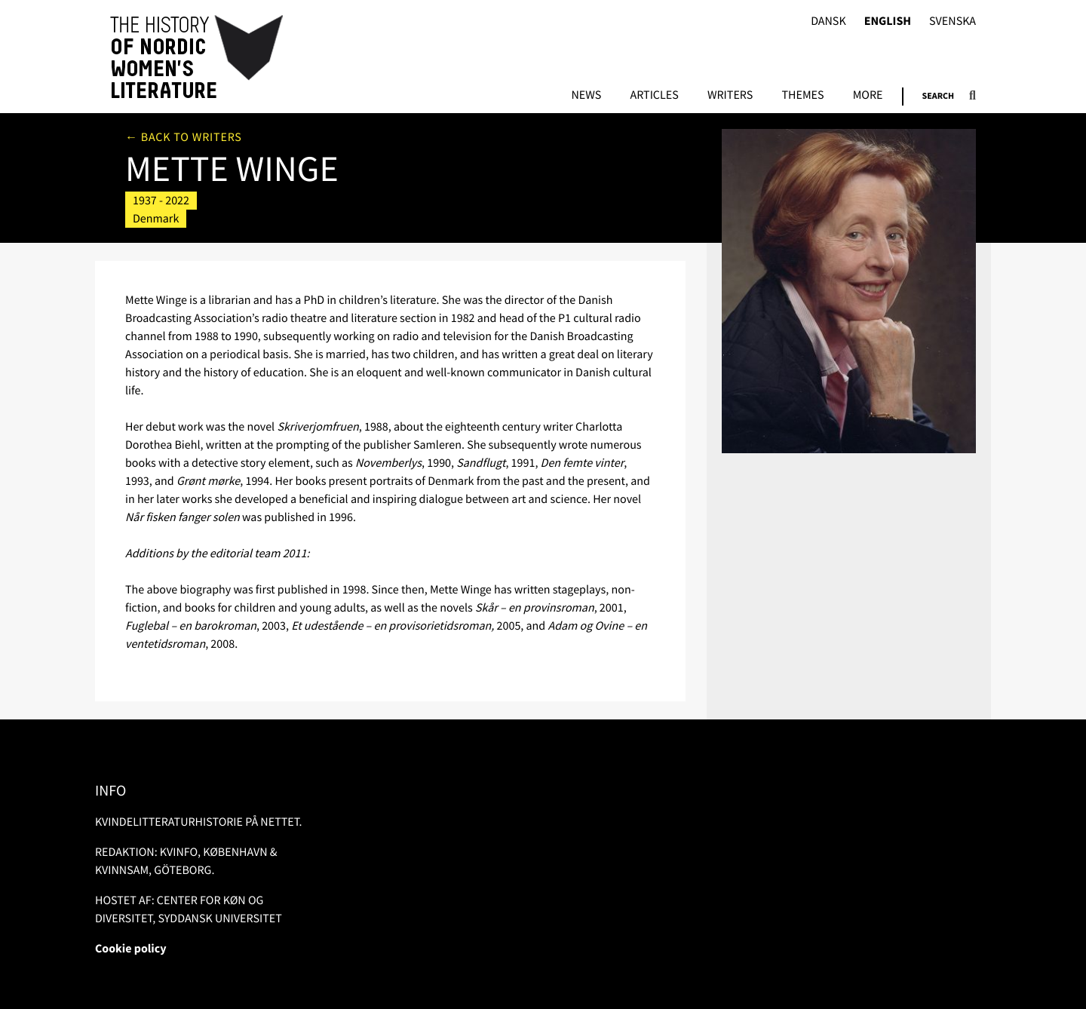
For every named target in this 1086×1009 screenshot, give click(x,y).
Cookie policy (131, 948)
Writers (730, 96)
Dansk (828, 21)
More (868, 96)
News (586, 96)
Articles (654, 96)
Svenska (952, 21)
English (887, 21)
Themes (802, 96)
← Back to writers (183, 137)
